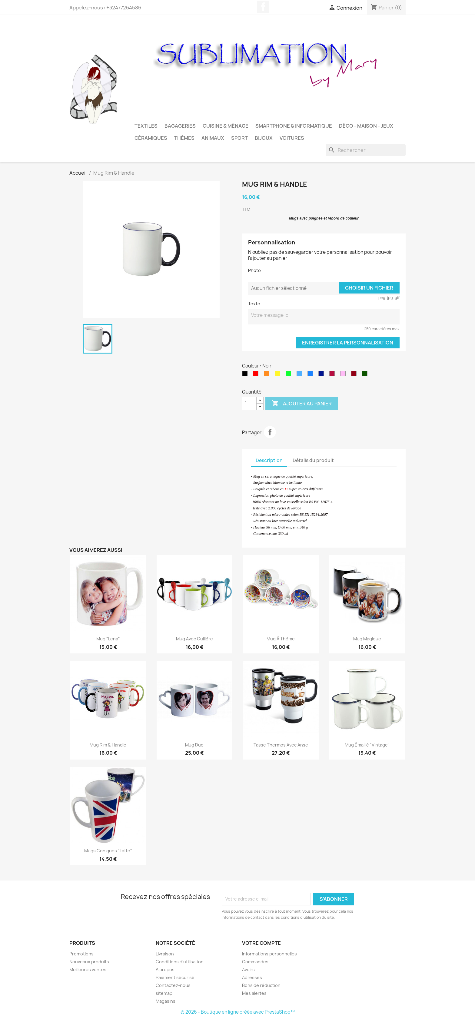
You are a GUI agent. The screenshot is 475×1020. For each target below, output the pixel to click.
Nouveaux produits (89, 962)
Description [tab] (269, 460)
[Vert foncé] (366, 375)
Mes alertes (254, 993)
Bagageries (180, 125)
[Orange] (268, 375)
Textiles (146, 125)
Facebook (263, 7)
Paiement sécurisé (175, 977)
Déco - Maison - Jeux (366, 125)
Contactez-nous (173, 985)
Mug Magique (367, 639)
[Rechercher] (366, 150)
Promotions (81, 954)
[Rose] (344, 375)
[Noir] (246, 375)
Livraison (165, 954)
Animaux (212, 138)
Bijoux (264, 138)
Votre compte (261, 943)
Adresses (252, 977)
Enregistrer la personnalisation (347, 342)
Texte (254, 304)
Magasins (165, 1001)
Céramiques (151, 138)
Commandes (255, 962)
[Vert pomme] (290, 375)
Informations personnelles (269, 954)
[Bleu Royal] (311, 375)
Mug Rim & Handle (108, 745)
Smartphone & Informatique (293, 125)
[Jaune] (279, 375)
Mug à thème (281, 639)
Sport (239, 138)
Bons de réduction (261, 985)
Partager (270, 432)
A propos (165, 969)
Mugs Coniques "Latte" (108, 851)
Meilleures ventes (87, 969)
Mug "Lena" (108, 639)
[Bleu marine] (322, 375)
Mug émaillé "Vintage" (367, 745)
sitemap (164, 993)
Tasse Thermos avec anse (281, 745)
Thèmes (184, 138)
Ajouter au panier (302, 404)
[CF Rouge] (333, 375)
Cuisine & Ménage (225, 125)
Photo (254, 270)
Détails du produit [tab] (313, 460)
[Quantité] (249, 403)
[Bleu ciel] (300, 375)
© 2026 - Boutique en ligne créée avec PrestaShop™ (238, 1012)
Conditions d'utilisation (180, 962)
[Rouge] (257, 375)
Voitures (292, 138)
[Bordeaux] (355, 375)
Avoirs (248, 969)
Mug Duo (194, 745)
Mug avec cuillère (194, 639)
